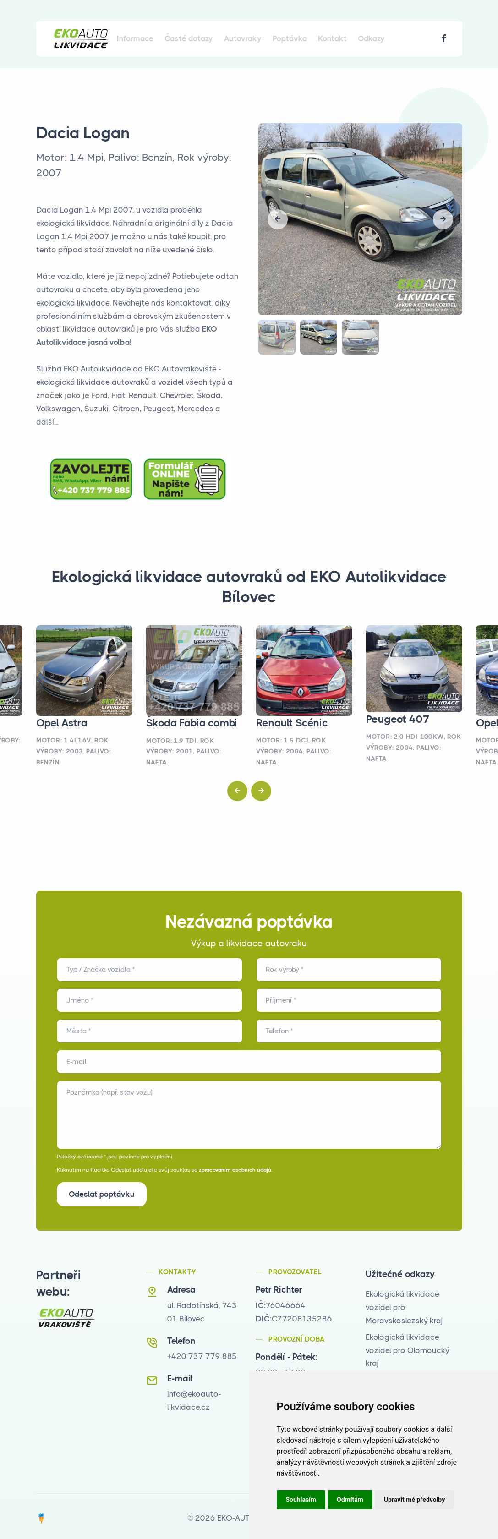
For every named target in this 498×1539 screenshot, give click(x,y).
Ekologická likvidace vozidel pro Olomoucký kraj (407, 1346)
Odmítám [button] (350, 1499)
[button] (278, 219)
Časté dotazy (188, 38)
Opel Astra (62, 723)
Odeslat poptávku (102, 1194)
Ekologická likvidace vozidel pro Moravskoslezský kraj (404, 1303)
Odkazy (371, 38)
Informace (135, 38)
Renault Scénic (292, 723)
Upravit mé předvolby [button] (414, 1499)
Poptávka (290, 38)
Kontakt (332, 38)
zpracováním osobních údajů (235, 1170)
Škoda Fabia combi (192, 723)
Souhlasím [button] (301, 1499)
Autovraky (243, 38)
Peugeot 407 (398, 719)
